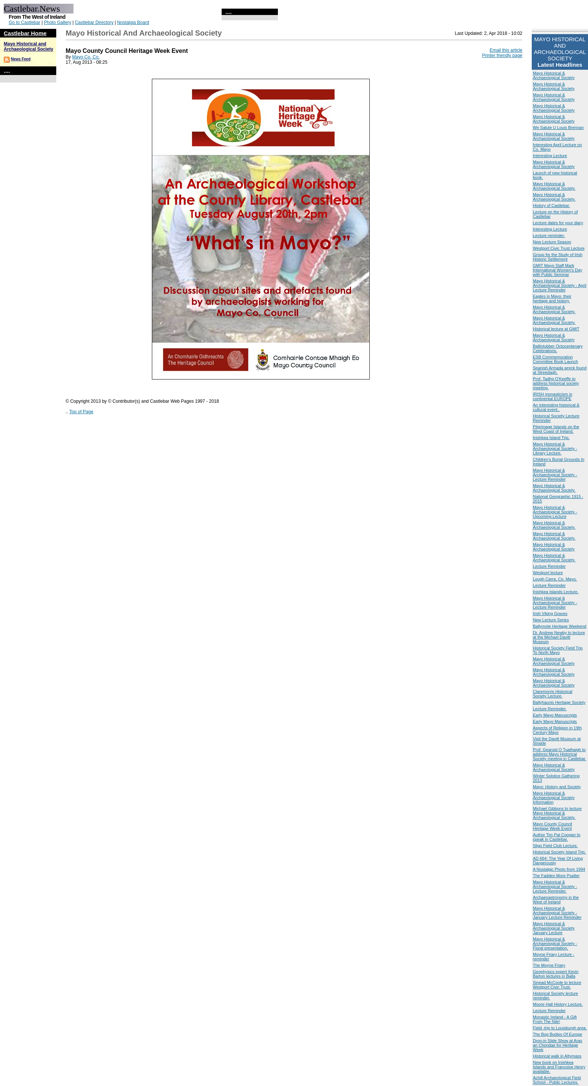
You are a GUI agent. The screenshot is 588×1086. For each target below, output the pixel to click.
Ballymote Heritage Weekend (559, 626)
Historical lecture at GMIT (556, 329)
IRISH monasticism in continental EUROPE (552, 396)
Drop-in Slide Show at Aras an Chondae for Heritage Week (557, 1045)
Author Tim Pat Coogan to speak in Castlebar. (556, 837)
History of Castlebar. (551, 205)
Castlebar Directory (94, 22)
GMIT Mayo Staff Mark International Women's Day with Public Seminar (557, 270)
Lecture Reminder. (550, 708)
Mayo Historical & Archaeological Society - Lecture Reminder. (555, 886)
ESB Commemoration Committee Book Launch (555, 359)
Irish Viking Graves (550, 613)
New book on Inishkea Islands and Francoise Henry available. (559, 1067)
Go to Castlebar (24, 22)
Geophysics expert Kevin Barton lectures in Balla (556, 973)
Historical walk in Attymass (557, 1056)
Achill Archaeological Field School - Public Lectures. (557, 1080)
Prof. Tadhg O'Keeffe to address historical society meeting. (556, 383)
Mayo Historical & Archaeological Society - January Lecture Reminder (557, 913)
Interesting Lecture (550, 155)
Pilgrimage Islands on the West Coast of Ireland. (556, 429)
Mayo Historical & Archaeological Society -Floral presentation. (555, 943)
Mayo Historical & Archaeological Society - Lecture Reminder (555, 475)
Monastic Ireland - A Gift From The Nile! (555, 1019)
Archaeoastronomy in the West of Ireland (556, 899)
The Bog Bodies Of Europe (557, 1034)
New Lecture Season (552, 242)
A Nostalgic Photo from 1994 (559, 869)
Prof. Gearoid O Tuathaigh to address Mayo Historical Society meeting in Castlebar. (559, 754)
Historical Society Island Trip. (559, 852)
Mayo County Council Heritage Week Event (552, 826)
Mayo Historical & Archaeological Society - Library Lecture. (555, 448)
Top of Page (81, 411)
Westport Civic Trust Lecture (559, 248)
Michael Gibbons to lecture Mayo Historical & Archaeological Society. (557, 813)
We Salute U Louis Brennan (558, 127)
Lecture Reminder (549, 566)
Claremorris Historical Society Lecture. (552, 693)
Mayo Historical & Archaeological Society (553, 75)
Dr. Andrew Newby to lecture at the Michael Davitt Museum (559, 637)
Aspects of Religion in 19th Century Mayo (557, 730)
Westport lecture (548, 572)
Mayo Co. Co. (85, 57)
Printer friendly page (502, 55)
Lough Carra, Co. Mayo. (555, 579)
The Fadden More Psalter (556, 875)
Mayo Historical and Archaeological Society (28, 46)
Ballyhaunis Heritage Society (559, 702)
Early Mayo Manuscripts (555, 715)
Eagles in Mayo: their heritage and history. (552, 298)
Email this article (506, 50)
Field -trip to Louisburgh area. (560, 1028)
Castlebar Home (25, 33)
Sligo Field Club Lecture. (555, 845)
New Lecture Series (551, 620)
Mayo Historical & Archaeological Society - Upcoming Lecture (555, 512)
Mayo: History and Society (557, 786)
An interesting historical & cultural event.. (556, 407)
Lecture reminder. (549, 235)
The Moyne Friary (549, 965)
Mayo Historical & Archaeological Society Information (553, 797)
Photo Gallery (57, 22)
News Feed (20, 59)
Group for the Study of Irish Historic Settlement (557, 256)
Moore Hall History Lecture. (558, 1004)
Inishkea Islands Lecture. (556, 592)
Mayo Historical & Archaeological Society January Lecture (553, 928)
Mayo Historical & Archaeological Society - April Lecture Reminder (559, 285)
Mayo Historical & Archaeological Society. (554, 186)
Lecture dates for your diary (558, 222)
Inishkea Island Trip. (551, 437)
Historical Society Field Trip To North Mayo (558, 650)
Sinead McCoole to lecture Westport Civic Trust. (557, 984)
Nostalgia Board (133, 22)
